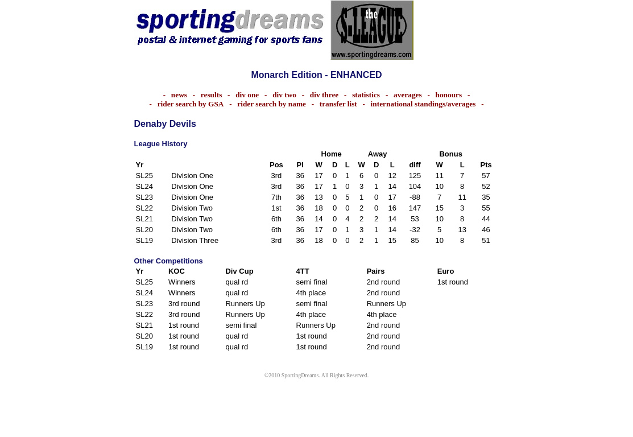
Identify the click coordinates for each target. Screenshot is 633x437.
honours (449, 94)
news (179, 94)
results (211, 94)
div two (284, 94)
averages (408, 94)
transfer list (338, 104)
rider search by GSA (191, 104)
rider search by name (271, 104)
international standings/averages (423, 104)
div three (324, 94)
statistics (369, 94)
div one (247, 94)
